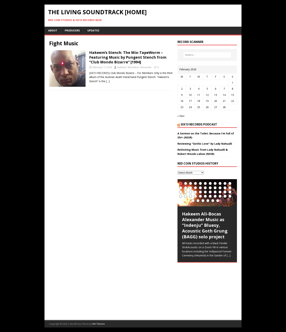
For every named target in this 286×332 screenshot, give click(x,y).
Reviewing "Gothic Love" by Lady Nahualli (204, 143)
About (52, 30)
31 (220, 192)
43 (225, 196)
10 (225, 183)
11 (229, 183)
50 (217, 200)
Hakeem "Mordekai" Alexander (134, 67)
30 (215, 192)
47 (202, 200)
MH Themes (98, 323)
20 (220, 187)
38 (200, 196)
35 (185, 196)
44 (229, 196)
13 (185, 187)
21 (225, 187)
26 (195, 192)
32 (225, 192)
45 (193, 200)
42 (220, 196)
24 (185, 192)
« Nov (180, 116)
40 (210, 196)
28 (205, 192)
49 (212, 200)
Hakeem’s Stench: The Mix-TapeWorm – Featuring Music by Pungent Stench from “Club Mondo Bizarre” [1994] (127, 57)
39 (205, 196)
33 (229, 192)
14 (190, 187)
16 (200, 187)
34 (180, 196)
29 (210, 192)
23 (180, 192)
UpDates (93, 30)
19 (215, 187)
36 (190, 196)
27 (200, 192)
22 (229, 187)
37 (195, 196)
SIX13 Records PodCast (199, 124)
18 (210, 187)
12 (180, 187)
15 (195, 187)
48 (207, 200)
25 (190, 192)
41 (215, 196)
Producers (72, 30)
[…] (108, 81)
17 (205, 187)
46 (198, 200)
